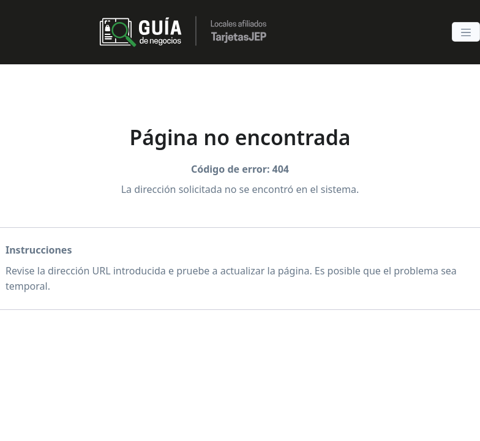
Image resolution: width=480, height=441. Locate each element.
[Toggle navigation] (466, 32)
